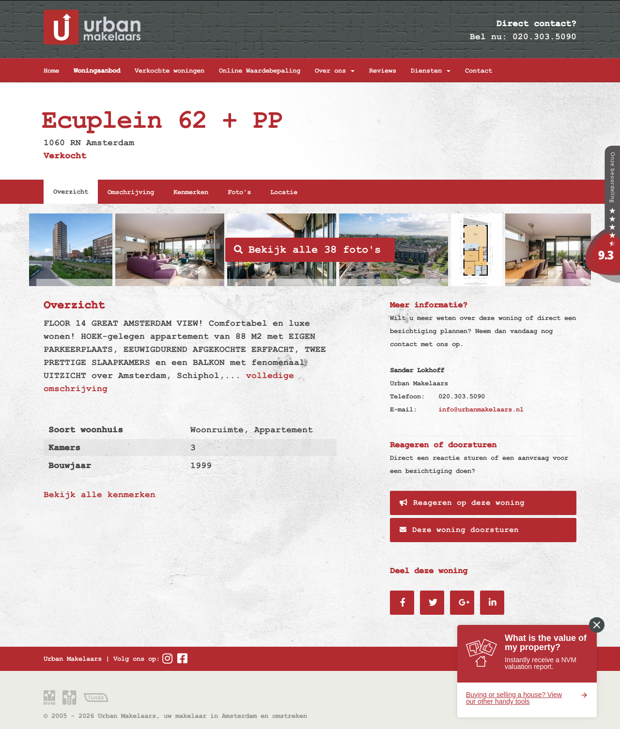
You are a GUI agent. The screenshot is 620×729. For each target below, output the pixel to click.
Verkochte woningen (169, 70)
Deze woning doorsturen (459, 530)
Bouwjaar (69, 465)
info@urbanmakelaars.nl (481, 409)
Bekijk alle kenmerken (99, 494)
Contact (478, 70)
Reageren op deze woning (462, 503)
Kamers (64, 447)
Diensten (430, 70)
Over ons (335, 70)
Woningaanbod (97, 70)
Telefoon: (407, 396)
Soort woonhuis (85, 429)
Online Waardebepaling (259, 70)
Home (51, 70)
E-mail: (403, 409)
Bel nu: (488, 36)
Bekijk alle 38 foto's (307, 250)
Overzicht (70, 191)
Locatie (283, 192)
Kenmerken (190, 192)
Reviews (382, 70)
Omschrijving (131, 192)
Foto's (239, 192)
